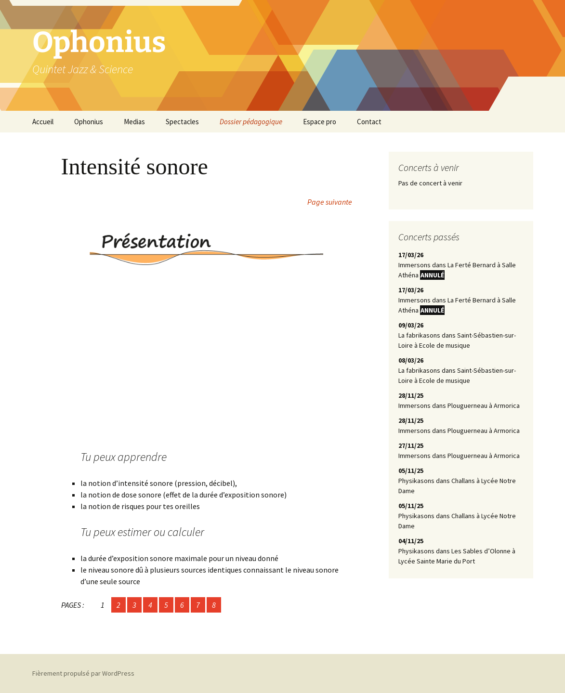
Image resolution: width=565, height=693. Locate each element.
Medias (134, 121)
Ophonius (88, 121)
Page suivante (329, 202)
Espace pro (319, 121)
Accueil (42, 121)
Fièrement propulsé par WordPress (83, 673)
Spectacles (182, 121)
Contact (369, 121)
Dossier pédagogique (251, 121)
